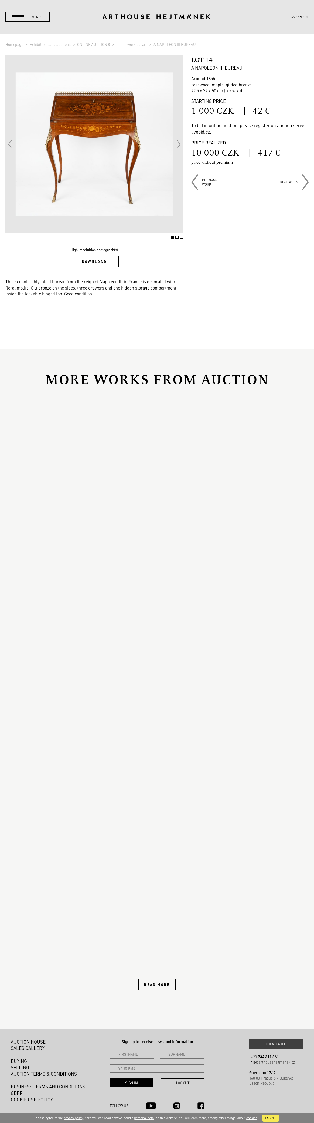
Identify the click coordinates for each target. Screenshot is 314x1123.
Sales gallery (28, 1048)
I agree (271, 1118)
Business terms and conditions (48, 1086)
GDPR (17, 1093)
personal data (144, 1118)
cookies (251, 1118)
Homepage (14, 44)
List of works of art (132, 44)
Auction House (28, 1041)
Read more (157, 984)
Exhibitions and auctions (50, 44)
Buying (19, 1061)
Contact (276, 1043)
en (300, 16)
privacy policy (73, 1118)
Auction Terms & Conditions (44, 1074)
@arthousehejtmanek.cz (272, 1062)
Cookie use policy (32, 1099)
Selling (20, 1067)
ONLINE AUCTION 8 (94, 44)
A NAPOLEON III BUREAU (174, 44)
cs (293, 17)
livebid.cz (200, 132)
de (307, 17)
